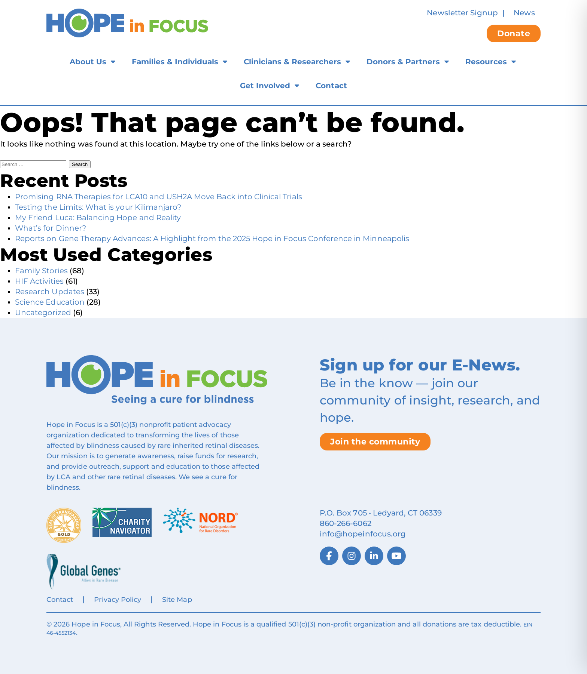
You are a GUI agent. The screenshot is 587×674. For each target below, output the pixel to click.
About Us (88, 61)
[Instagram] (351, 556)
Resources (486, 61)
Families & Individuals (175, 61)
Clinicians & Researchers (292, 61)
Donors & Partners (403, 61)
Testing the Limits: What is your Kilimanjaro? (98, 207)
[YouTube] (396, 556)
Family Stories (41, 270)
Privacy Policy (117, 599)
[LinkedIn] (374, 556)
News (524, 12)
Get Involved (265, 85)
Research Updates (49, 291)
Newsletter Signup (462, 12)
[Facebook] (329, 556)
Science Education (50, 302)
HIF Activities (39, 281)
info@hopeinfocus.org (363, 533)
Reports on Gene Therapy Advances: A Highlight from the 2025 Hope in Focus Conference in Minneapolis (212, 238)
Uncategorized (43, 312)
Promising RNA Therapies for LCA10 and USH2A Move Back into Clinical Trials (158, 196)
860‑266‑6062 (345, 523)
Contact (331, 85)
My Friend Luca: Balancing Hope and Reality (98, 217)
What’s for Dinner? (50, 228)
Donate (513, 33)
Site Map (177, 599)
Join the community (375, 442)
